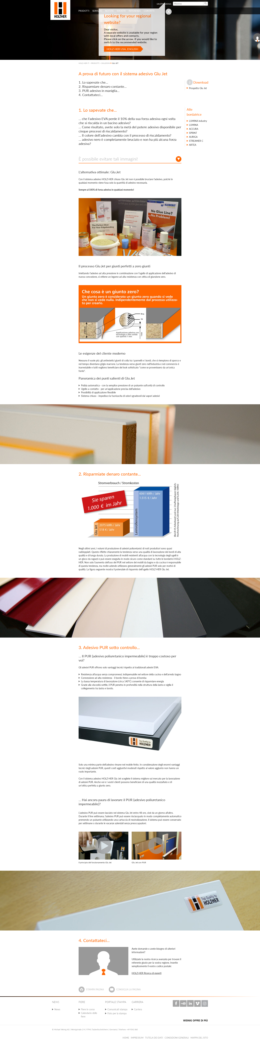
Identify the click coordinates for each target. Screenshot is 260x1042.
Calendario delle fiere (89, 1015)
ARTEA (192, 144)
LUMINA (193, 124)
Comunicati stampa (117, 1009)
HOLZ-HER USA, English (122, 49)
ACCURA (193, 128)
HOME (126, 1037)
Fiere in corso (88, 1009)
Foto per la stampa (117, 1013)
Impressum (137, 1037)
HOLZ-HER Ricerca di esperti (147, 973)
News (57, 1009)
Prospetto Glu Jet (198, 88)
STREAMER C (196, 140)
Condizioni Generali (177, 1037)
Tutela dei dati (154, 1037)
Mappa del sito (199, 1037)
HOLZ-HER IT (84, 63)
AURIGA (193, 136)
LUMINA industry (198, 120)
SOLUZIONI (105, 63)
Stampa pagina (95, 989)
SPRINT (193, 132)
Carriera (138, 1009)
